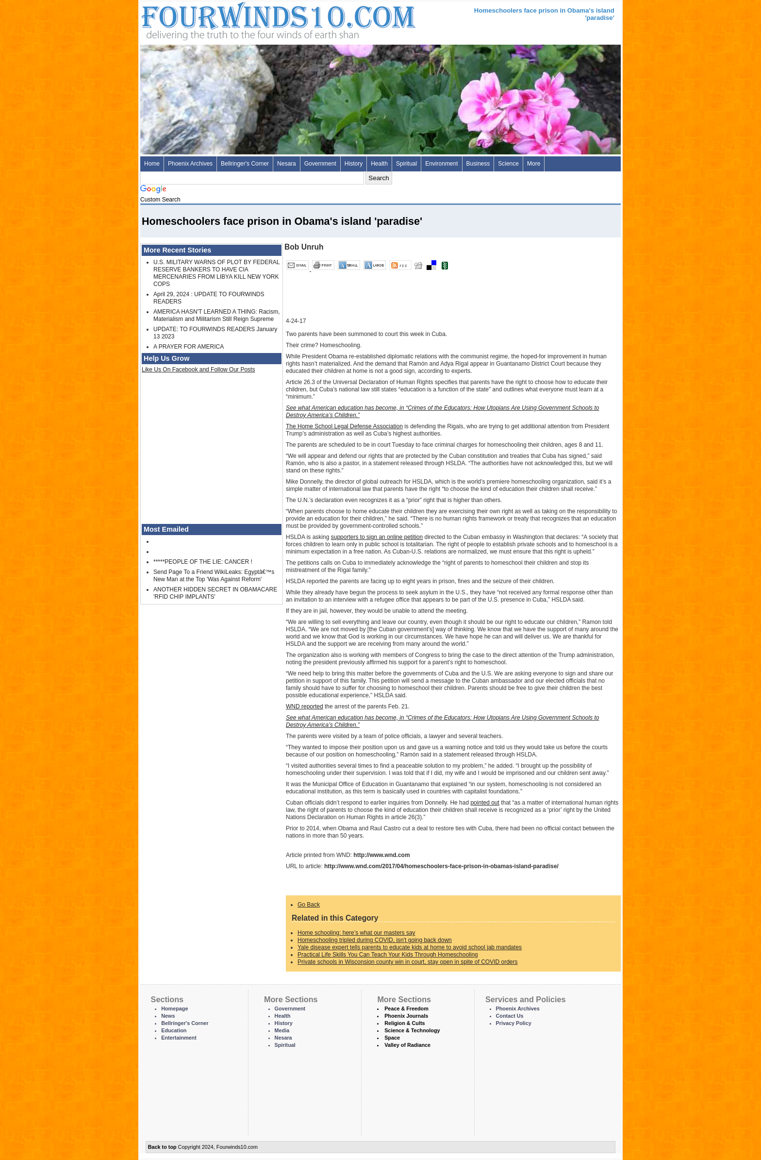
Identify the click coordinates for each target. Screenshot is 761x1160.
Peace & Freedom (406, 1008)
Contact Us (510, 1016)
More (533, 163)
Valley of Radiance (407, 1045)
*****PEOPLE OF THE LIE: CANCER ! (202, 561)
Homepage (174, 1008)
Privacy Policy (513, 1023)
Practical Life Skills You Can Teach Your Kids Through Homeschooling (388, 954)
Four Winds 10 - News (237, 19)
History (354, 163)
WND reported (304, 706)
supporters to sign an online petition (377, 537)
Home (152, 163)
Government (320, 163)
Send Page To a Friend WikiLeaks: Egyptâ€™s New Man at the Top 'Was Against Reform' (213, 576)
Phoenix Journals (406, 1016)
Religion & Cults (404, 1023)
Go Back (309, 904)
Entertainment (179, 1038)
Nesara (286, 163)
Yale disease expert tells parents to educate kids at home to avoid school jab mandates (410, 947)
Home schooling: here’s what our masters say (356, 932)
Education (173, 1030)
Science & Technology (412, 1030)
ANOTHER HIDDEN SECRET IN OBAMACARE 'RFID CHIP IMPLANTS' (215, 593)
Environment (441, 163)
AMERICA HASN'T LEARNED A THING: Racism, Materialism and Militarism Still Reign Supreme (216, 315)
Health (379, 163)
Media (282, 1030)
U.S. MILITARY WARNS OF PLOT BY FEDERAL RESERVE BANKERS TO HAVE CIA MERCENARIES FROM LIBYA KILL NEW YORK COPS (216, 273)
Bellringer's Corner (245, 163)
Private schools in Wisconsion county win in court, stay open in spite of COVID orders (408, 961)
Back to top (162, 1147)
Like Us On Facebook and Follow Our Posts (198, 369)
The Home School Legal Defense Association (344, 426)
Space (392, 1038)
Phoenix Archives (190, 163)
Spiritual (406, 163)
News (168, 1016)
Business (478, 163)
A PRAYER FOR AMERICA (188, 346)
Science (508, 163)
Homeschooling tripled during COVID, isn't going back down (375, 940)
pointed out (484, 802)
